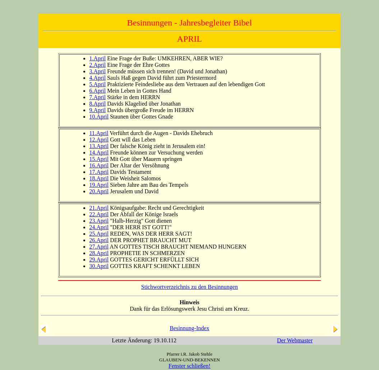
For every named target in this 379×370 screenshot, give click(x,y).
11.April (98, 133)
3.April (97, 71)
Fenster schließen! (189, 366)
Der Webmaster (295, 340)
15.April (98, 159)
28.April (98, 253)
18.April (98, 178)
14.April (98, 152)
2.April (97, 65)
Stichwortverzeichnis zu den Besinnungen (189, 287)
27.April (98, 247)
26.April (98, 240)
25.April (98, 234)
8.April (97, 104)
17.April (98, 172)
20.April (98, 191)
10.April (98, 117)
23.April (98, 221)
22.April (98, 214)
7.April (97, 97)
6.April (97, 91)
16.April (98, 165)
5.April (97, 84)
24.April (98, 227)
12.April (98, 140)
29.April (98, 259)
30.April (98, 266)
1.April (97, 58)
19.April (98, 185)
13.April (98, 146)
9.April (97, 110)
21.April (98, 208)
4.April (97, 78)
